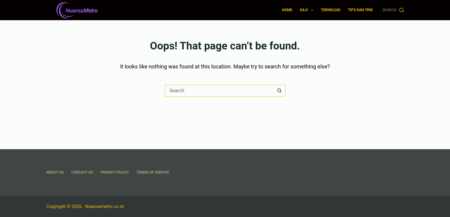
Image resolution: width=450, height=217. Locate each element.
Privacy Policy (115, 172)
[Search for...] (219, 91)
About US (55, 172)
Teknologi (330, 10)
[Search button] (279, 91)
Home (287, 10)
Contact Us (82, 172)
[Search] (393, 10)
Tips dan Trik (360, 10)
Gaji (308, 10)
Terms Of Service (152, 172)
